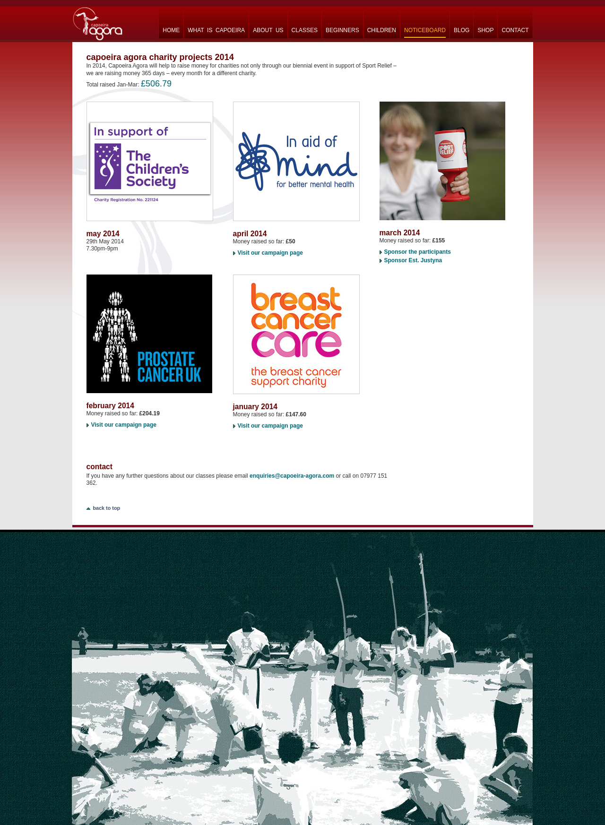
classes (305, 30)
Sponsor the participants (417, 252)
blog (461, 30)
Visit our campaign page (270, 252)
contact (514, 30)
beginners (342, 30)
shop (485, 30)
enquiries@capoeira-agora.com (292, 476)
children (381, 30)
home (171, 30)
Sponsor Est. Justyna (413, 260)
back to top (107, 508)
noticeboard (425, 30)
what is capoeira (216, 30)
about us (268, 30)
